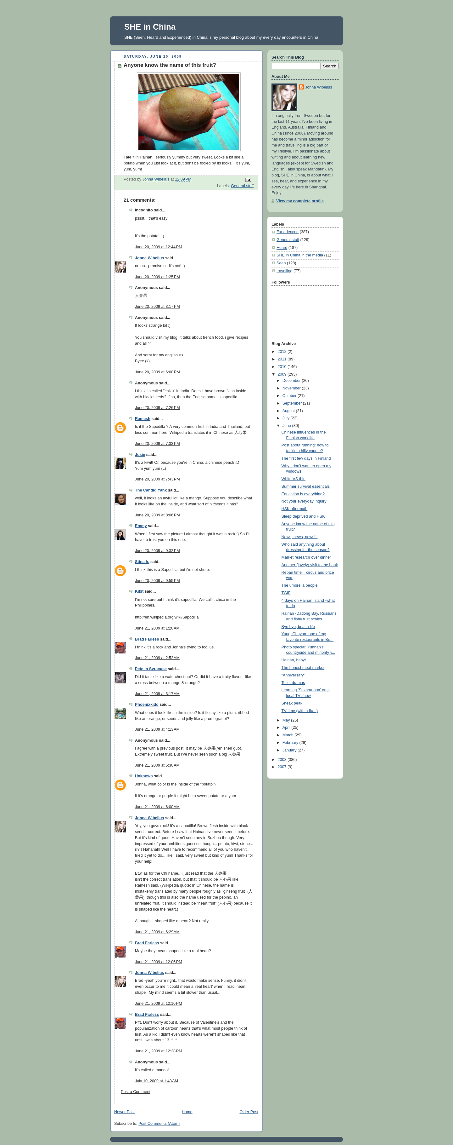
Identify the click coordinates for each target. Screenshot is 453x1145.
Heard (282, 247)
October (290, 396)
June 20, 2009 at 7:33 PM (157, 443)
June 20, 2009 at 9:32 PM (157, 551)
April (287, 727)
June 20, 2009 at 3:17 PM (157, 306)
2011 (283, 359)
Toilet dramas (293, 683)
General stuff (242, 186)
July (286, 418)
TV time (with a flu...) (300, 711)
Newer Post (124, 1112)
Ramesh (142, 419)
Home (187, 1112)
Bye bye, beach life (298, 626)
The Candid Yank (151, 490)
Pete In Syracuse (151, 669)
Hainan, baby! (294, 660)
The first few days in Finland (306, 458)
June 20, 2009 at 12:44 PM (158, 247)
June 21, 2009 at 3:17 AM (157, 694)
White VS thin (293, 479)
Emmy (141, 526)
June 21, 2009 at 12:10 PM (158, 1003)
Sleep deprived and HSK (303, 516)
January (290, 750)
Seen (281, 263)
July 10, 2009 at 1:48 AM (156, 1081)
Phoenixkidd (147, 704)
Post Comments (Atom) (159, 1123)
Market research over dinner (306, 557)
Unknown (144, 776)
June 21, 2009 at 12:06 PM (158, 962)
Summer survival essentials (306, 486)
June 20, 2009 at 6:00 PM (157, 372)
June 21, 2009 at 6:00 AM (157, 807)
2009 (283, 374)
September (292, 403)
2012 (283, 351)
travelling (284, 271)
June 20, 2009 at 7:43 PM (157, 479)
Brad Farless (147, 639)
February (290, 742)
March (288, 735)
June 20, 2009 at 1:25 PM (157, 277)
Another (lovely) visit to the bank (310, 565)
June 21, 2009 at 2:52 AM (157, 658)
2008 (283, 759)
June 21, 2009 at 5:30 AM (157, 765)
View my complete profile (300, 201)
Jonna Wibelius (149, 258)
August (289, 411)
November (292, 388)
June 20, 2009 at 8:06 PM (157, 515)
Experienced (288, 232)
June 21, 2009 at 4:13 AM (157, 729)
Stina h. (142, 562)
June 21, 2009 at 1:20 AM (157, 628)
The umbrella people (300, 585)
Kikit (139, 591)
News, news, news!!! (300, 537)
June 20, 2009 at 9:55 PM (157, 580)
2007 (283, 767)
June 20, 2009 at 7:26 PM (157, 408)
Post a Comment (135, 1092)
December (292, 380)
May (286, 720)
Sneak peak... (294, 703)
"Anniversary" (293, 675)
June (287, 425)
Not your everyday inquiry (304, 501)
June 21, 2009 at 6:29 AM (157, 932)
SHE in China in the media (300, 255)
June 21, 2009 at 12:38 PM (158, 1051)
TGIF (286, 593)
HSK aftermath (295, 509)
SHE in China (150, 27)
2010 (283, 367)
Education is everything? (303, 494)
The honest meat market (303, 667)
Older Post (248, 1112)
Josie (140, 454)
